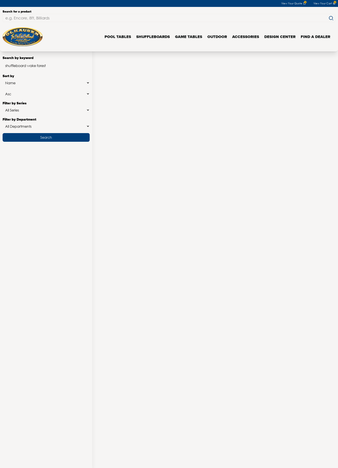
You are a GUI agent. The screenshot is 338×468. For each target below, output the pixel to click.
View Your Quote (293, 3)
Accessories (245, 37)
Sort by (46, 80)
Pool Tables (118, 37)
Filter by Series (46, 107)
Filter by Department (46, 124)
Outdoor (217, 37)
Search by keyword (46, 63)
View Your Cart (324, 3)
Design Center (280, 37)
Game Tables (188, 37)
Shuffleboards (153, 37)
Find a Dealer (315, 37)
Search (46, 137)
